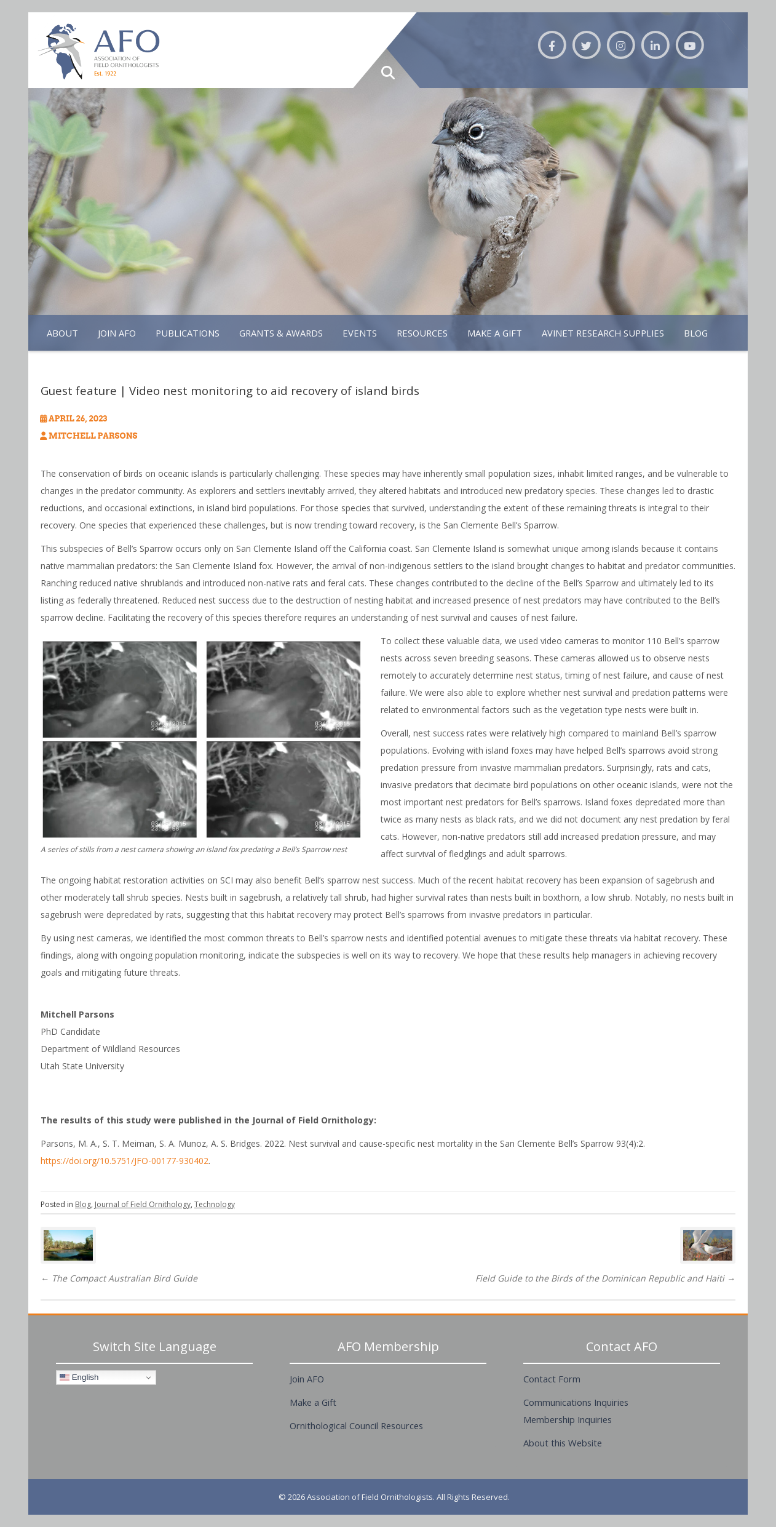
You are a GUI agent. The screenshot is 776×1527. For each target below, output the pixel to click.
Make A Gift (494, 333)
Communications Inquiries (575, 1402)
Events (359, 333)
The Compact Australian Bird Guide (119, 1278)
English (79, 1377)
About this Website (562, 1443)
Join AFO (117, 333)
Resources (422, 333)
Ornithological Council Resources (356, 1425)
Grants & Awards (281, 333)
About (62, 333)
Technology (214, 1204)
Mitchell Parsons (93, 436)
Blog (696, 333)
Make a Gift (313, 1402)
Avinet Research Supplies (603, 333)
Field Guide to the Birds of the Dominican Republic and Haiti (605, 1278)
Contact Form (551, 1379)
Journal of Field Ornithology (143, 1204)
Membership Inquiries (567, 1419)
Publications (188, 333)
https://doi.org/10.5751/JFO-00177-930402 (124, 1160)
